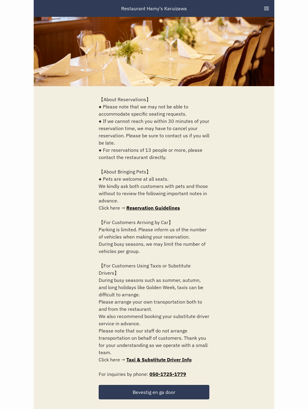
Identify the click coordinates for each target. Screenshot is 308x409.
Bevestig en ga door (154, 392)
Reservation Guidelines (153, 208)
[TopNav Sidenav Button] (266, 8)
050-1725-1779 (167, 374)
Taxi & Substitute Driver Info (159, 360)
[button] (154, 392)
